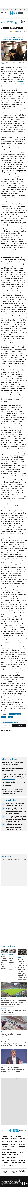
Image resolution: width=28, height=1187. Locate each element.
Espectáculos (6, 1155)
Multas (3, 1165)
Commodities (17, 859)
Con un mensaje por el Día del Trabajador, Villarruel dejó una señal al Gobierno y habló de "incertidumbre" (16, 818)
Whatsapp (21, 1130)
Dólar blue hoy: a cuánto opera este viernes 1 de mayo (13, 1011)
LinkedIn (13, 1130)
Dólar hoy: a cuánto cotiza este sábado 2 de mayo (12, 769)
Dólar (7, 17)
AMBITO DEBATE (22, 1172)
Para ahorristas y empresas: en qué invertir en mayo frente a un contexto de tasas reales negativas (14, 776)
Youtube (17, 1130)
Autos (21, 1152)
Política (23, 1139)
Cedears (24, 859)
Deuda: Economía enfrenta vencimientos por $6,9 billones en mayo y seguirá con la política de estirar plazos (22, 968)
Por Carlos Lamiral (22, 979)
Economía (16, 17)
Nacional (4, 1147)
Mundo (13, 1147)
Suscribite (19, 725)
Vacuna (3, 717)
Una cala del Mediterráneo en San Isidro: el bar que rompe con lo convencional (13, 784)
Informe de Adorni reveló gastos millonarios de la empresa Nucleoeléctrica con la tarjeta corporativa (16, 810)
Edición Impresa (6, 1149)
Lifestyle (22, 1144)
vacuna (21, 82)
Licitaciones (13, 1165)
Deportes (22, 1147)
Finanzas (14, 1139)
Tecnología (18, 1155)
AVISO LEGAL (5, 1163)
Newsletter (23, 1130)
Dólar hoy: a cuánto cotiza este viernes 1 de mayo (15, 804)
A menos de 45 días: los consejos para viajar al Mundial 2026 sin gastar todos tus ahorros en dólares (14, 1003)
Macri (10, 717)
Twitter (2, 1130)
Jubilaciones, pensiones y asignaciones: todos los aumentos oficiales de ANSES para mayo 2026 (15, 826)
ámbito (3, 22)
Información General (8, 1152)
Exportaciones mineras (16, 9)
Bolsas (10, 859)
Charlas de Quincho (17, 22)
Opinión (13, 1144)
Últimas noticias (15, 1136)
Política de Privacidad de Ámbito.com (13, 1160)
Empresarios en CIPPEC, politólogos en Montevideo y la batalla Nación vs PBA (12, 38)
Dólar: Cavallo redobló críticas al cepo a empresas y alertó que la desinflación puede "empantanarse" (14, 1044)
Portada (4, 1136)
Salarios (25, 9)
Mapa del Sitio (11, 1157)
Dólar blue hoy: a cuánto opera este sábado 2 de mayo (12, 763)
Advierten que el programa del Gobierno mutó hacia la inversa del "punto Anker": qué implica (13, 1069)
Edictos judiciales (18, 1163)
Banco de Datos (6, 1141)
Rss (2, 1157)
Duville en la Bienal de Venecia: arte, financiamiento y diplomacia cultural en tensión (13, 791)
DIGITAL (6, 1172)
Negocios (4, 1144)
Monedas (3, 859)
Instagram (9, 1130)
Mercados (18, 1141)
